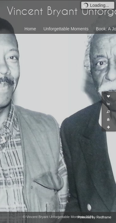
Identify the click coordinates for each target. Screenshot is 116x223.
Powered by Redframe (94, 217)
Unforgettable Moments (65, 28)
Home (30, 28)
